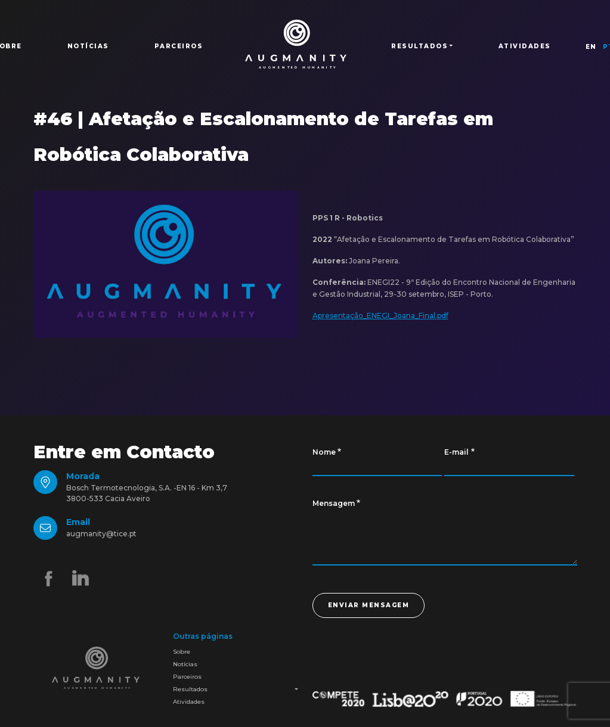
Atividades (524, 46)
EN (591, 47)
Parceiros (178, 46)
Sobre (181, 651)
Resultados (190, 689)
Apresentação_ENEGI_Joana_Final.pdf (380, 315)
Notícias (88, 46)
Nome (324, 452)
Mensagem (333, 503)
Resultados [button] (419, 46)
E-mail (456, 452)
